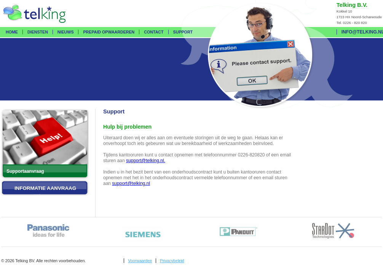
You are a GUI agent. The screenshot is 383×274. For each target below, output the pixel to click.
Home (12, 32)
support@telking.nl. (145, 160)
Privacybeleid (172, 260)
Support (183, 32)
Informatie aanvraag (45, 188)
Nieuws (65, 32)
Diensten (37, 32)
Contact (153, 32)
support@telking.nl (131, 183)
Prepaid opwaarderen (108, 32)
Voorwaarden (140, 260)
